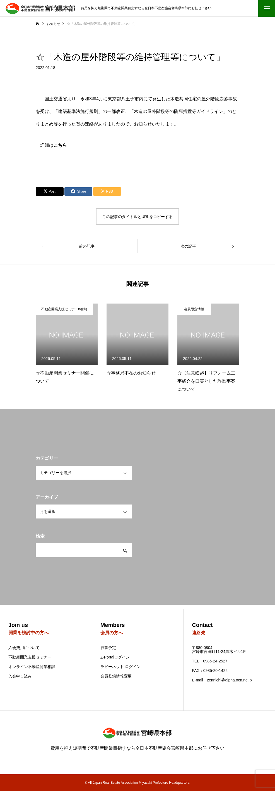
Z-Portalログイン (115, 657)
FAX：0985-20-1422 (210, 670)
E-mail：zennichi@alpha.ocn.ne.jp (222, 680)
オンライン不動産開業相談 (31, 667)
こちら (60, 145)
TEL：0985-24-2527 (209, 661)
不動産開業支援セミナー (29, 657)
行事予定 (108, 648)
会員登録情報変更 (116, 676)
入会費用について (24, 648)
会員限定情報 (194, 309)
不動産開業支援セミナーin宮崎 (64, 309)
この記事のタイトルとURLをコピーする (137, 216)
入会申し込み (20, 676)
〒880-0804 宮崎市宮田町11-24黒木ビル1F (218, 649)
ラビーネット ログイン (120, 667)
